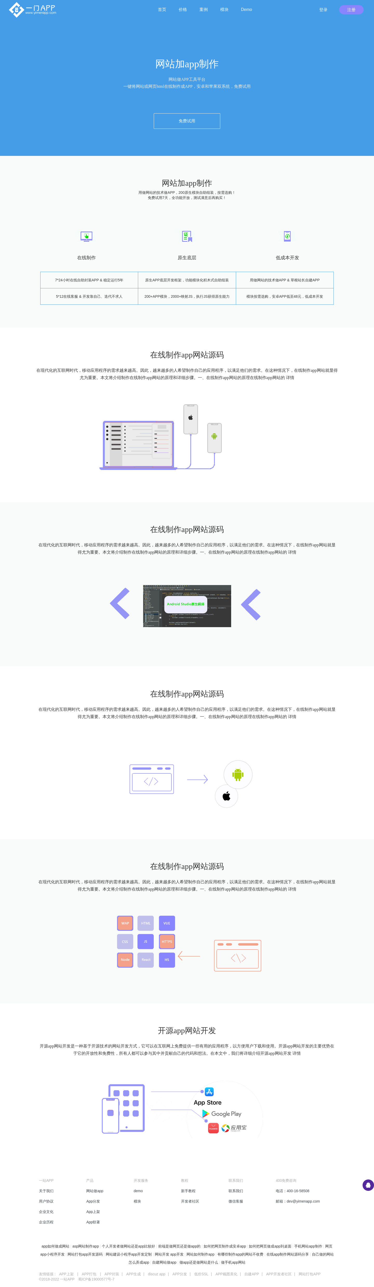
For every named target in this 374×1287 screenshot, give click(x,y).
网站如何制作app (200, 1254)
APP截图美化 (226, 1274)
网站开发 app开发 (169, 1254)
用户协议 (46, 1201)
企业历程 (46, 1222)
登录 (323, 10)
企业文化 (46, 1212)
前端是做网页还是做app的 (179, 1246)
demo (138, 1191)
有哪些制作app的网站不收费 (240, 1254)
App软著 (93, 1222)
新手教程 (188, 1191)
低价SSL (201, 1274)
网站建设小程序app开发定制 (129, 1254)
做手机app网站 (233, 1262)
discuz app (156, 1274)
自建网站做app (164, 1262)
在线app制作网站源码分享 (287, 1254)
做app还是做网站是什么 (198, 1262)
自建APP (251, 1274)
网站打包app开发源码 (85, 1254)
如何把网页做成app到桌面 (270, 1246)
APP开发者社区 (279, 1274)
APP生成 (133, 1274)
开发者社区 (190, 1201)
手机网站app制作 (308, 1246)
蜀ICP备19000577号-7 (96, 1279)
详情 (290, 377)
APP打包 (89, 1274)
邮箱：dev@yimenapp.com (298, 1201)
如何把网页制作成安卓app (225, 1246)
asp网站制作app (85, 1246)
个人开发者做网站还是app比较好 (128, 1246)
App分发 (93, 1201)
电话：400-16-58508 (292, 1191)
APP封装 (112, 1274)
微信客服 (236, 1201)
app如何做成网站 (55, 1246)
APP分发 (179, 1274)
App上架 (93, 1212)
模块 (137, 1201)
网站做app (94, 1191)
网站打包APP (309, 1274)
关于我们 (46, 1191)
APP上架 (66, 1274)
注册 (351, 10)
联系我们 (236, 1191)
